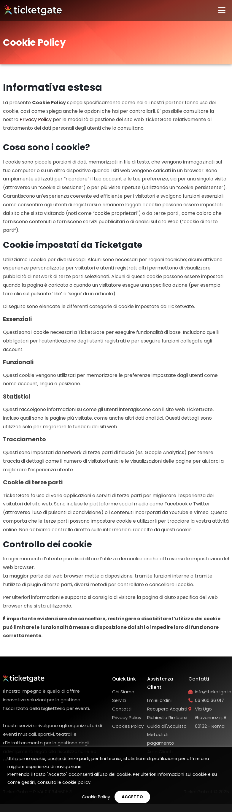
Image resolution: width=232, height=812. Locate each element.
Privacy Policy (36, 119)
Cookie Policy (96, 797)
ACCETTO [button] (132, 797)
